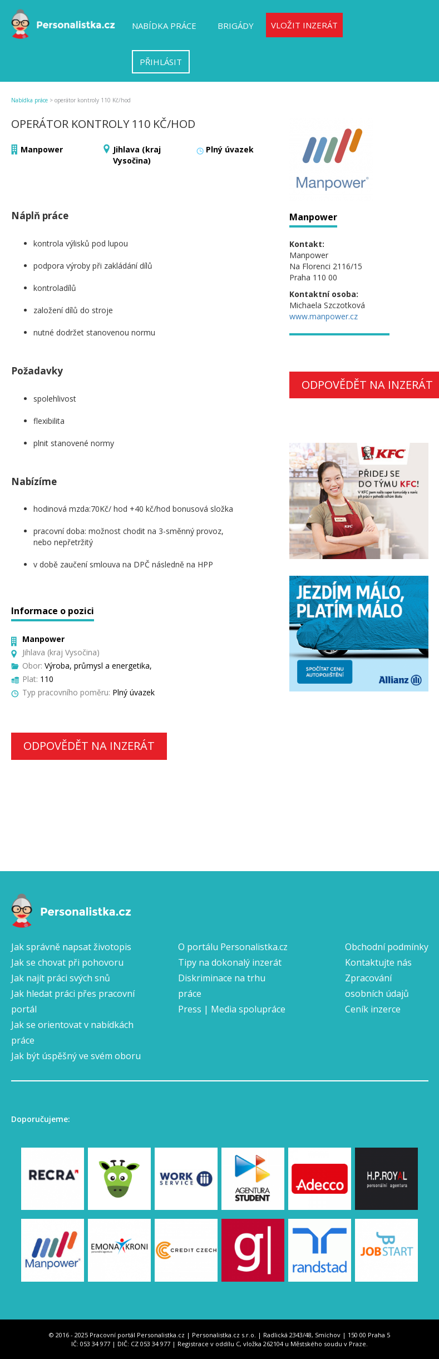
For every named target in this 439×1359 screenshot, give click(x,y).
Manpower (42, 149)
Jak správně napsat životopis (71, 947)
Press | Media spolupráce (231, 1009)
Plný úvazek (230, 149)
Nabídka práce (164, 25)
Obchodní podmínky (386, 947)
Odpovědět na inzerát (89, 745)
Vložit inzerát (304, 25)
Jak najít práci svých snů (60, 978)
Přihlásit (161, 61)
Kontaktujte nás (378, 962)
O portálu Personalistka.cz (233, 947)
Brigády (236, 25)
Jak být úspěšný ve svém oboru (76, 1056)
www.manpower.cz (323, 316)
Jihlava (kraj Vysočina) (137, 155)
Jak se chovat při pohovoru (67, 962)
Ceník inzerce (373, 1009)
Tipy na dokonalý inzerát (230, 962)
